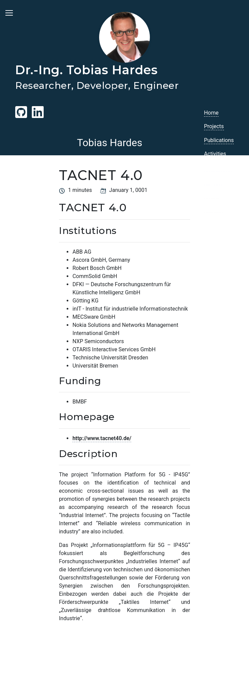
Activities (215, 154)
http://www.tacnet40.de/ (101, 438)
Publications (219, 140)
